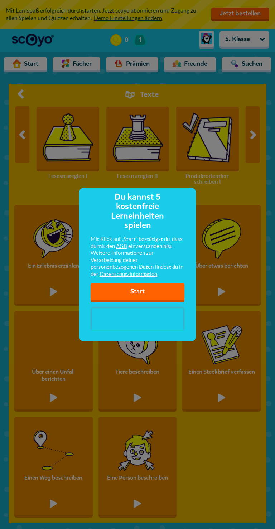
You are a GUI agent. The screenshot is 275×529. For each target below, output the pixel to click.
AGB (121, 246)
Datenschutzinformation (128, 274)
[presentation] (137, 319)
